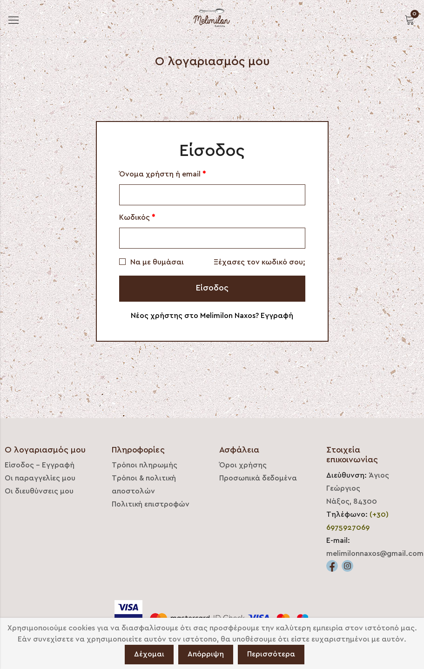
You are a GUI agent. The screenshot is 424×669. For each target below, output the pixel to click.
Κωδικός (137, 217)
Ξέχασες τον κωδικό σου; (259, 262)
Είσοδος (212, 288)
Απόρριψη (206, 654)
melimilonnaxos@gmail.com (375, 553)
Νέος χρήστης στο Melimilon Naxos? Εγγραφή (212, 315)
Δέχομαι (149, 654)
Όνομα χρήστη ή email (162, 174)
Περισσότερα (271, 654)
